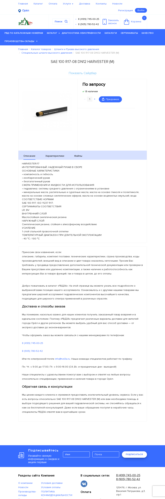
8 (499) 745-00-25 (88, 19)
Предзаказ (110, 99)
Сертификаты (129, 33)
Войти (140, 10)
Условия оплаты (50, 487)
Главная (23, 3)
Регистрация (125, 10)
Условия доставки (52, 483)
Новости (117, 3)
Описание (29, 155)
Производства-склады (21, 41)
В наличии (91, 91)
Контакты (101, 3)
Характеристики (54, 155)
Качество (148, 33)
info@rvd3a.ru (62, 358)
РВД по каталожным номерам (23, 33)
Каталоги (111, 33)
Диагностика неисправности (81, 33)
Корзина (135, 20)
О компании (25, 483)
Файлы (78, 155)
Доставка (84, 3)
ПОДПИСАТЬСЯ (134, 454)
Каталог (38, 3)
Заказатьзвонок (111, 22)
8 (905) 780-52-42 (88, 24)
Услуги (68, 3)
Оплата (53, 3)
